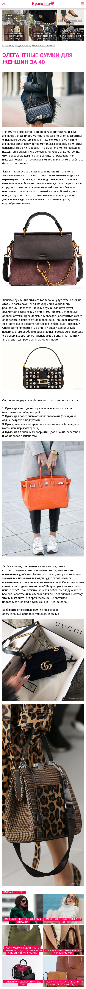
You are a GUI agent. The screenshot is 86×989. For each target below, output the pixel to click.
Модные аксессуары (43, 45)
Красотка (7, 45)
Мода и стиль (22, 45)
